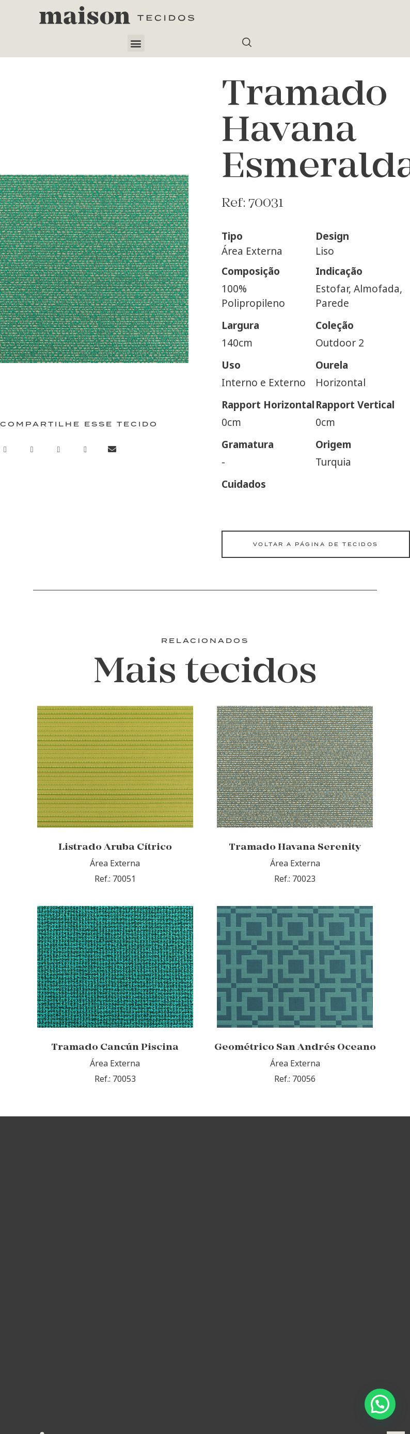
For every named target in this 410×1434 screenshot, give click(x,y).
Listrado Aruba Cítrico (115, 859)
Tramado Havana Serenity (295, 859)
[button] (136, 43)
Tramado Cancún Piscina (115, 1072)
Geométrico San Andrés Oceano (295, 1072)
